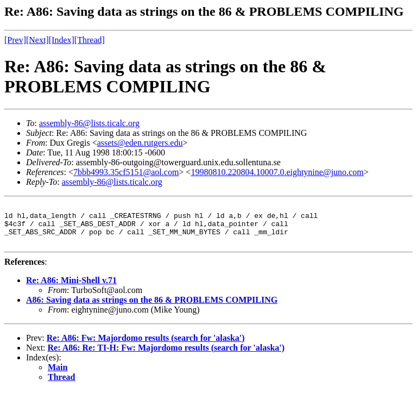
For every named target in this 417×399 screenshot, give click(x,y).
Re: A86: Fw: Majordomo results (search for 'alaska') (146, 346)
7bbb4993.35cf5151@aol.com (126, 172)
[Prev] (15, 40)
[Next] (37, 40)
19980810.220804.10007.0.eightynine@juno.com (277, 172)
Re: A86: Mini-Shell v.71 (71, 288)
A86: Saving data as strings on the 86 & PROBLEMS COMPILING (151, 308)
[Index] (61, 40)
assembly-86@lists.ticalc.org (89, 123)
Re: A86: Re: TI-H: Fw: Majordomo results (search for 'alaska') (166, 355)
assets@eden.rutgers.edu (140, 142)
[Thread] (89, 40)
